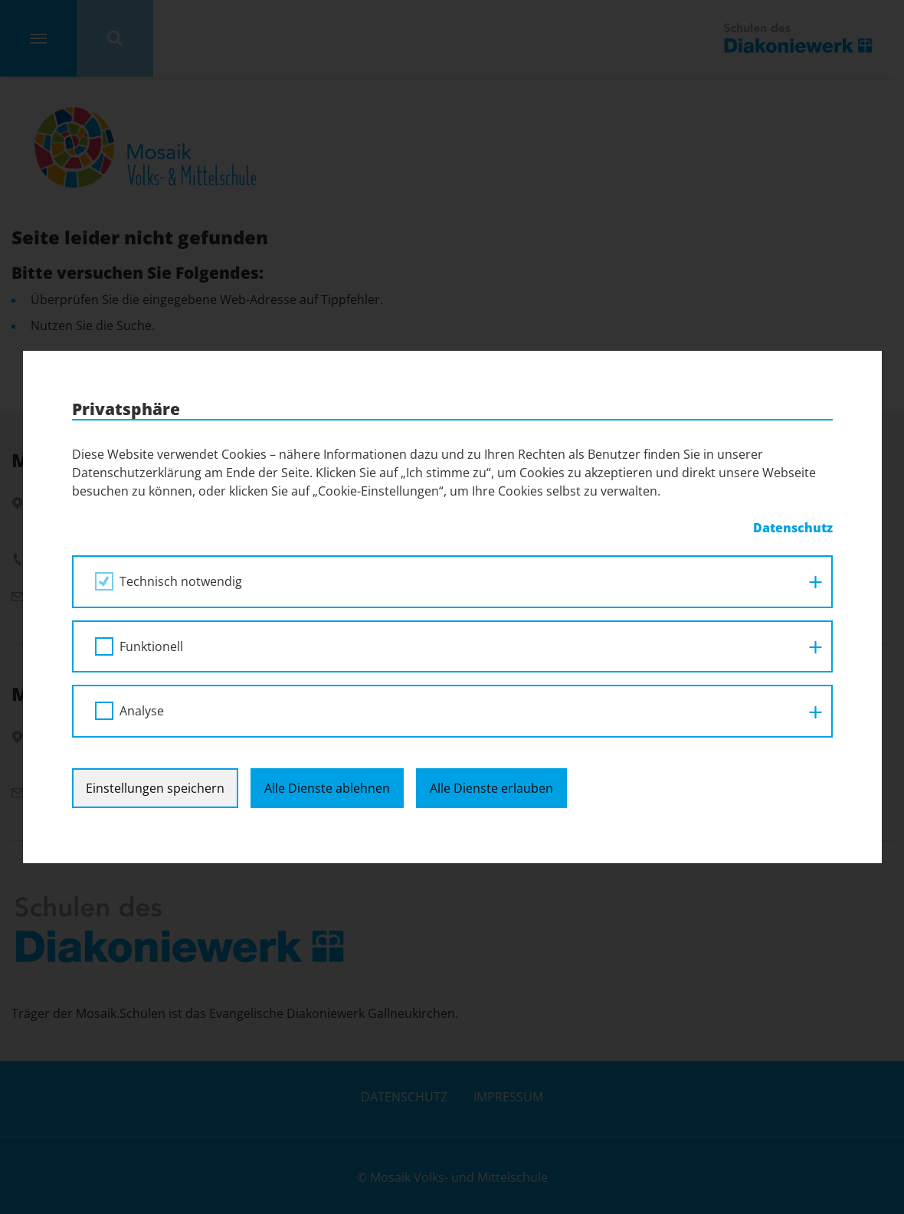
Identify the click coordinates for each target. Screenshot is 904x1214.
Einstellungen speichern (155, 788)
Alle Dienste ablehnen (327, 788)
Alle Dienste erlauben (491, 788)
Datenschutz (793, 527)
